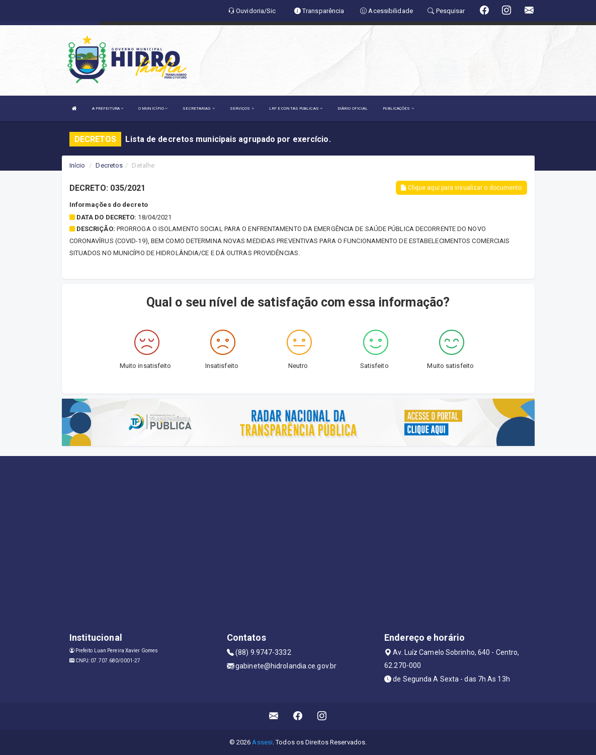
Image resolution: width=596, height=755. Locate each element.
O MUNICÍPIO (152, 108)
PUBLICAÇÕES (398, 108)
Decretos (109, 165)
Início (77, 165)
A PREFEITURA (107, 108)
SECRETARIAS (198, 108)
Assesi (262, 742)
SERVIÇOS (242, 108)
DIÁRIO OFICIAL (352, 108)
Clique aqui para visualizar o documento (461, 187)
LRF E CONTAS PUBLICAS (295, 108)
